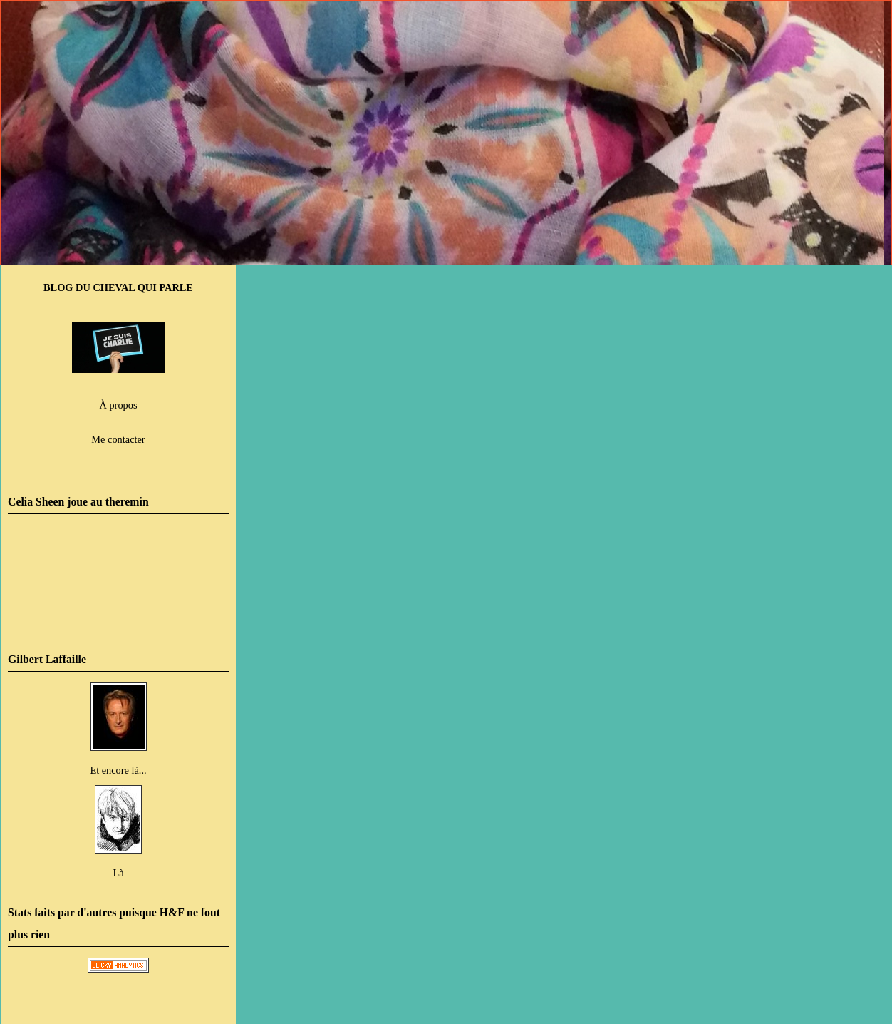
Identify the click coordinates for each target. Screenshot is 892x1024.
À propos (119, 405)
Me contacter (118, 439)
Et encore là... (118, 770)
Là (118, 873)
